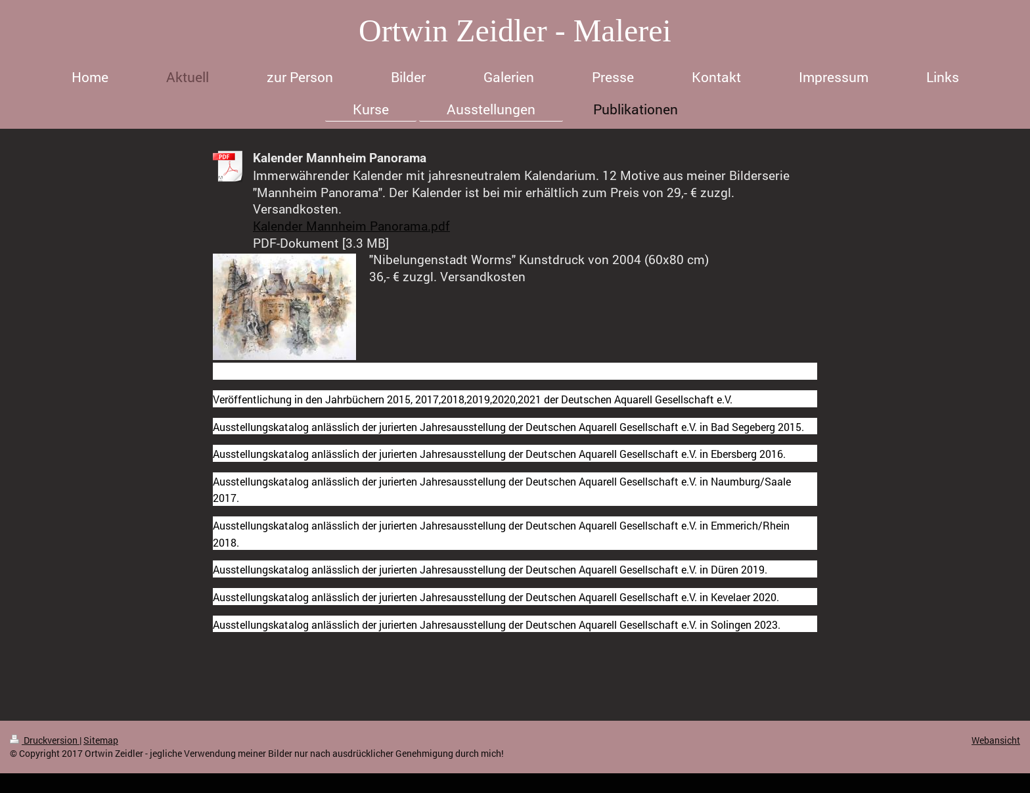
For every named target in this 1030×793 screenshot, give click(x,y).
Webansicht (996, 740)
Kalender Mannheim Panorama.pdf (351, 225)
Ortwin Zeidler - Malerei (515, 30)
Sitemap (100, 740)
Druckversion (44, 740)
